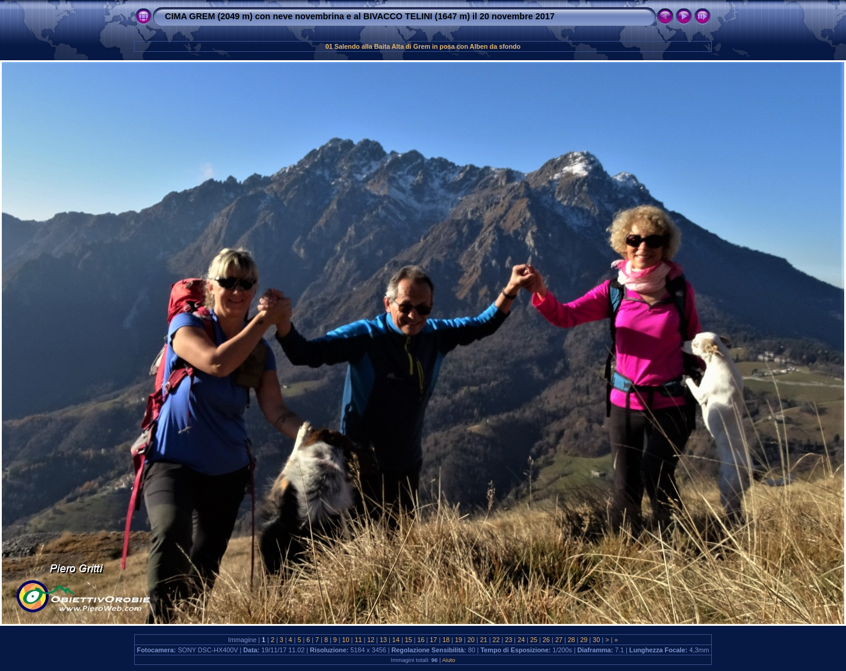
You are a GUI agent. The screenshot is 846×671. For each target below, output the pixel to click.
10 (346, 639)
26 (546, 639)
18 (445, 639)
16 (421, 639)
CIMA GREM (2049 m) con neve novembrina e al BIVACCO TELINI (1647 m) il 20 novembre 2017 (360, 16)
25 (533, 639)
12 (370, 639)
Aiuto (448, 660)
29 (583, 639)
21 (483, 639)
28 (571, 639)
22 (496, 639)
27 (559, 639)
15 (408, 639)
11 (358, 639)
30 (596, 639)
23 (508, 639)
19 (458, 639)
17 (433, 639)
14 (396, 639)
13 (383, 639)
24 (521, 639)
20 (471, 639)
